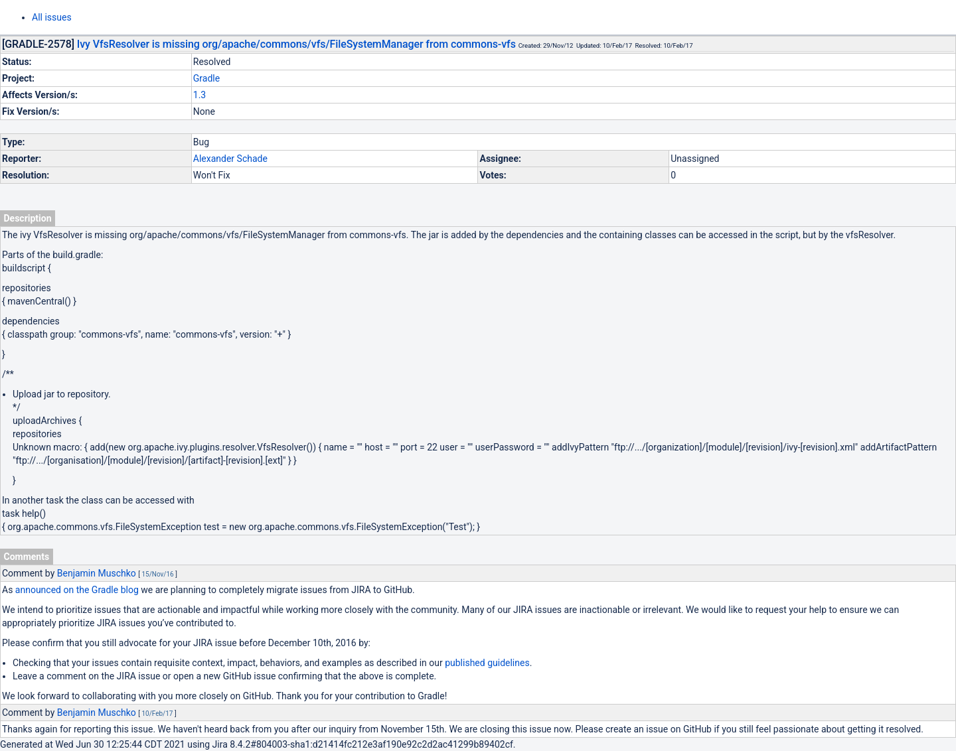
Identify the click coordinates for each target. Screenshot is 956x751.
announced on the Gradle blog (77, 589)
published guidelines (487, 662)
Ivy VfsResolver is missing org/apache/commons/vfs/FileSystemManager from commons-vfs (296, 44)
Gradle (206, 78)
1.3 (199, 95)
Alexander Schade (230, 158)
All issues (52, 17)
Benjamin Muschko (96, 573)
